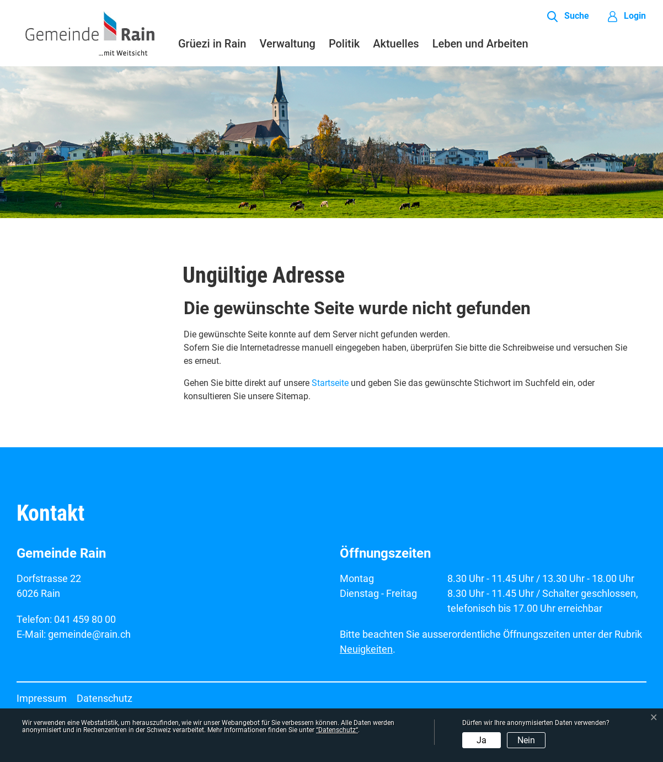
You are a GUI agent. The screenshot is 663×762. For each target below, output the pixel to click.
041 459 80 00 (85, 619)
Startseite (330, 383)
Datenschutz (104, 698)
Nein (526, 740)
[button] (568, 16)
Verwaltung (287, 43)
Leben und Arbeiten (480, 43)
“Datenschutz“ (337, 730)
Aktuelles (396, 43)
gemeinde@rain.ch (89, 634)
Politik (344, 43)
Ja (481, 740)
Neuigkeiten (366, 649)
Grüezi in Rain (212, 43)
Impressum (42, 698)
